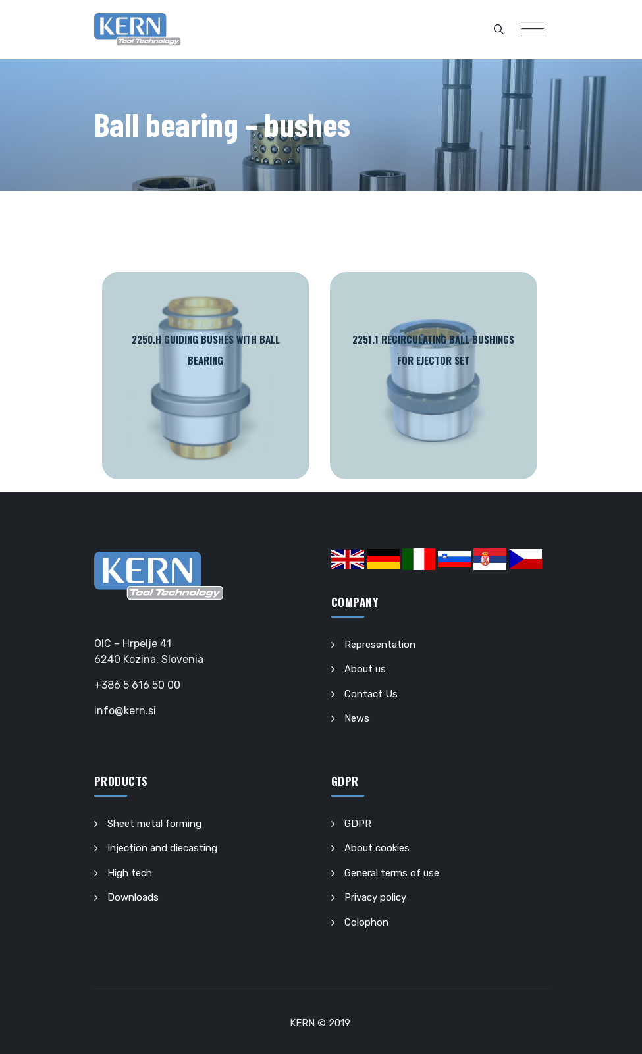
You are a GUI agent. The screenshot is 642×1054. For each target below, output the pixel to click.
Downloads (133, 897)
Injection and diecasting (162, 848)
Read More (205, 375)
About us (365, 669)
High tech (129, 873)
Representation (379, 644)
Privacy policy (375, 897)
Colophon (366, 922)
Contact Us (371, 694)
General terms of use (391, 873)
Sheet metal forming (154, 824)
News (356, 718)
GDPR (357, 824)
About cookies (377, 848)
